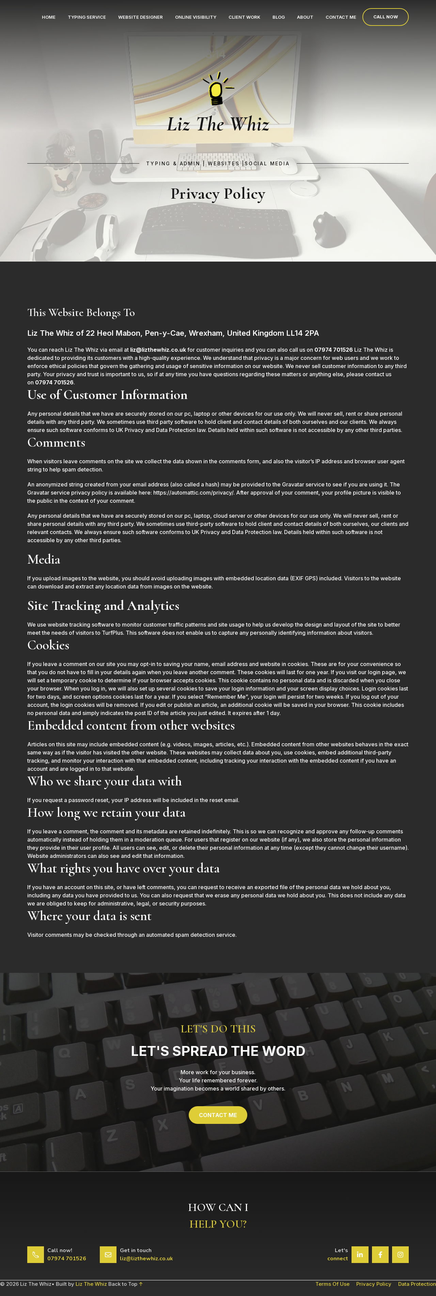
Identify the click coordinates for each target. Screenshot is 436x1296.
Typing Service (87, 17)
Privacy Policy (373, 1284)
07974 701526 (66, 1258)
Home (49, 17)
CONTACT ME (218, 1115)
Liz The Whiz (91, 1284)
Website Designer (140, 17)
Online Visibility (195, 17)
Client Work (244, 17)
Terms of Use (332, 1284)
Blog (278, 17)
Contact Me (341, 17)
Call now (385, 16)
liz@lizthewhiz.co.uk (146, 1258)
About (305, 17)
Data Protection (417, 1284)
